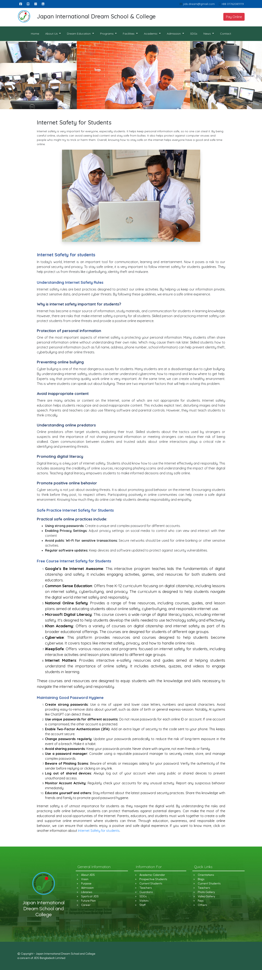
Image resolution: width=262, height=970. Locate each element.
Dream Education (79, 33)
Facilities (129, 33)
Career (85, 905)
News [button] (207, 33)
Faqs (200, 900)
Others (202, 905)
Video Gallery (206, 896)
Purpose (86, 883)
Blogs (201, 879)
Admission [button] (174, 33)
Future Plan (88, 900)
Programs (107, 33)
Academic (151, 33)
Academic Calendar (152, 875)
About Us (52, 33)
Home (36, 33)
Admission (87, 888)
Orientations (206, 875)
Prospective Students (153, 879)
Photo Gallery (206, 892)
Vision (84, 879)
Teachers (145, 888)
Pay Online (234, 17)
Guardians (146, 892)
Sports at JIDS (90, 896)
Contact (225, 33)
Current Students (150, 883)
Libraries (86, 892)
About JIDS (88, 875)
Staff (142, 905)
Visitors (143, 900)
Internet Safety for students (99, 831)
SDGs (193, 33)
